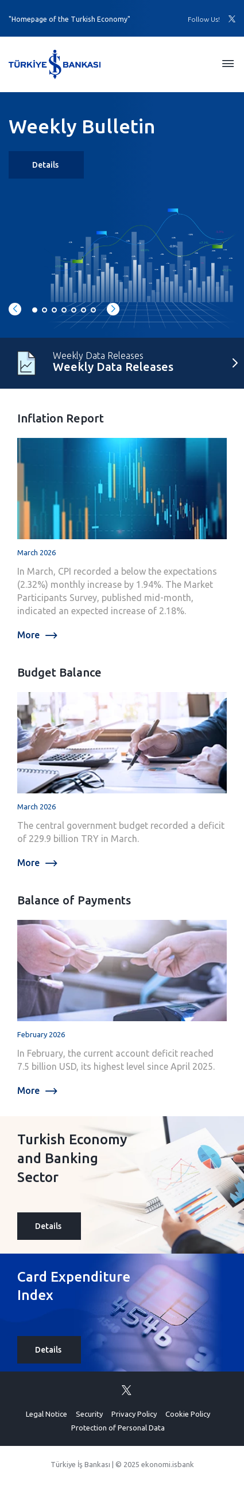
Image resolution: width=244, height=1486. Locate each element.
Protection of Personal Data (118, 1428)
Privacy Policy (134, 1414)
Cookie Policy (187, 1414)
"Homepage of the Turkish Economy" (69, 19)
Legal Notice (46, 1414)
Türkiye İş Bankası (80, 1464)
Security (89, 1414)
